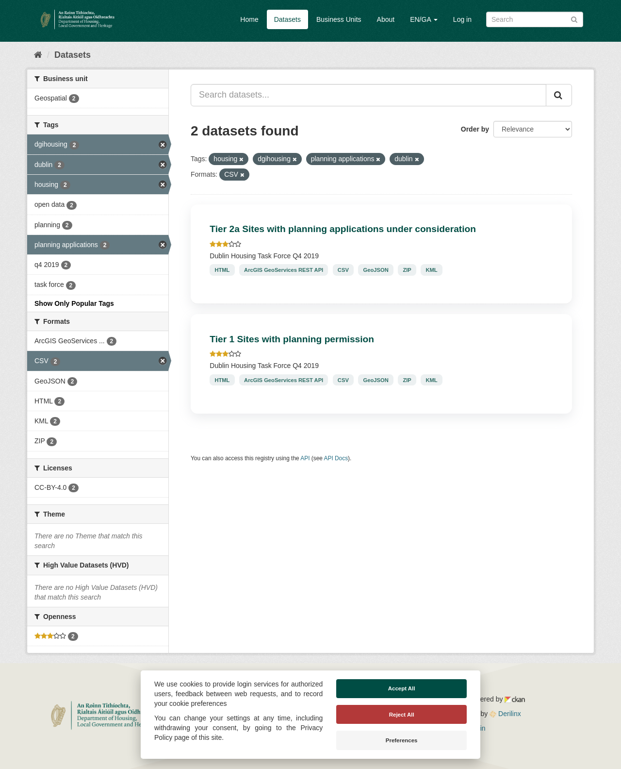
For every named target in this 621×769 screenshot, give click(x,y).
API (305, 458)
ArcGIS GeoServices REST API (283, 270)
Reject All (401, 715)
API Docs (336, 458)
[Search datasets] (534, 19)
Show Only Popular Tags (74, 303)
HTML (221, 270)
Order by (475, 129)
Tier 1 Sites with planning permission (292, 339)
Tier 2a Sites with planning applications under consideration (343, 229)
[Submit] (574, 19)
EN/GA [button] (424, 19)
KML (431, 270)
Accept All (401, 688)
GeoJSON (376, 270)
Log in (462, 19)
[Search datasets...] (368, 95)
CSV (343, 270)
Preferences (402, 740)
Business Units (338, 19)
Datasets (287, 19)
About (386, 19)
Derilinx (505, 714)
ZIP (407, 270)
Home (249, 19)
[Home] (38, 55)
